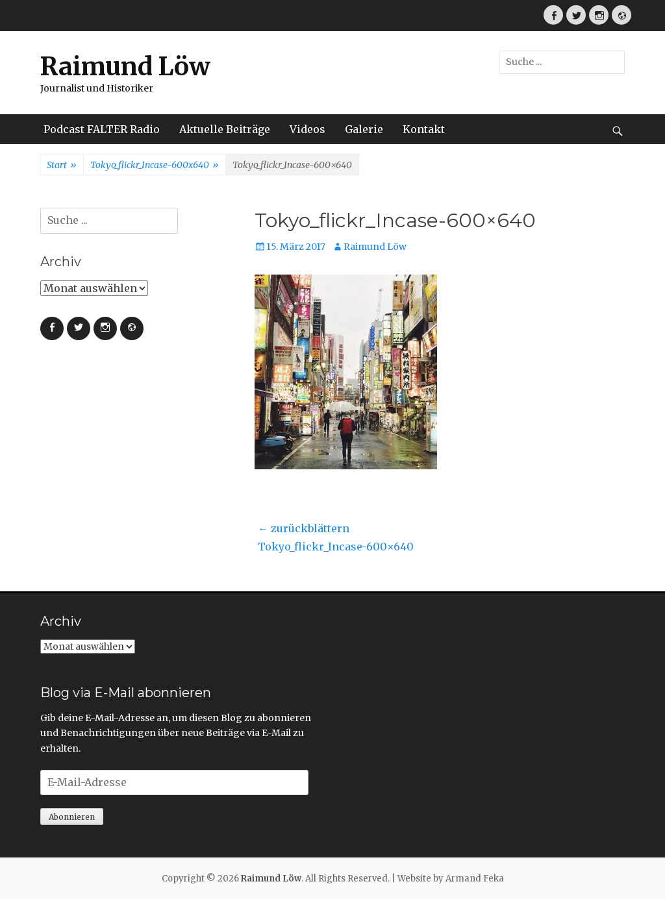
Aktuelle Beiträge (224, 129)
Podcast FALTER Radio (102, 129)
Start (62, 165)
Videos (307, 129)
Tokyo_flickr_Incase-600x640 (154, 165)
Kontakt (424, 129)
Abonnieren (72, 817)
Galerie (364, 129)
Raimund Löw (125, 66)
